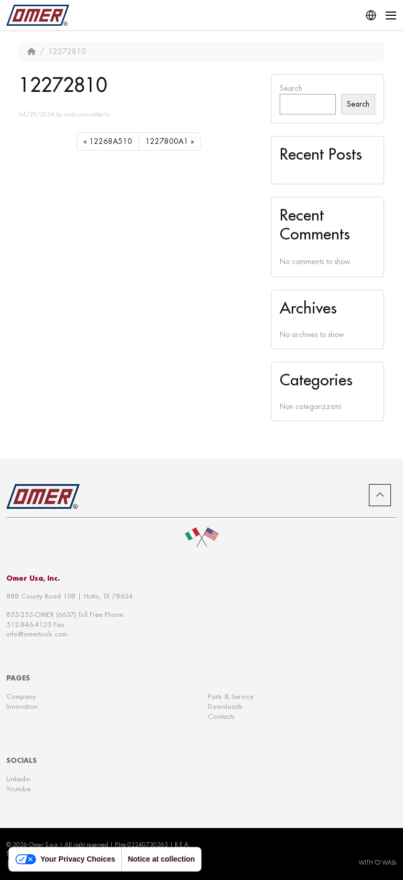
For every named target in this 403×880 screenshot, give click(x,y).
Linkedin (18, 778)
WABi (389, 862)
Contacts (221, 716)
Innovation (22, 706)
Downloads (225, 706)
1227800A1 (166, 141)
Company (21, 696)
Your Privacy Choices (65, 859)
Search (291, 88)
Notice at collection (161, 859)
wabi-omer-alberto (87, 114)
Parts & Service (230, 696)
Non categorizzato (310, 406)
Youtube (18, 788)
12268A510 (110, 141)
